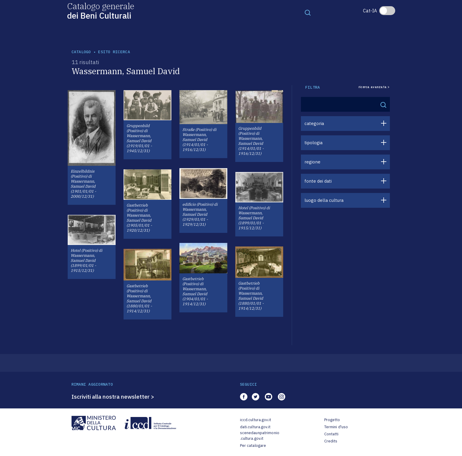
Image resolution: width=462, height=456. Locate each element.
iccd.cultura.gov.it (255, 419)
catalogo (81, 51)
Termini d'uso (336, 426)
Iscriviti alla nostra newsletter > (113, 396)
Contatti (331, 433)
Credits (331, 441)
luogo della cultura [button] (323, 200)
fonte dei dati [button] (318, 181)
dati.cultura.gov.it (255, 426)
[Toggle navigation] (307, 12)
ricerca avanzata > (374, 87)
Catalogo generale (100, 10)
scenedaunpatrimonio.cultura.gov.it (259, 435)
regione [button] (312, 162)
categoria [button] (314, 123)
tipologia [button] (313, 142)
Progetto (332, 419)
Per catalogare (253, 445)
